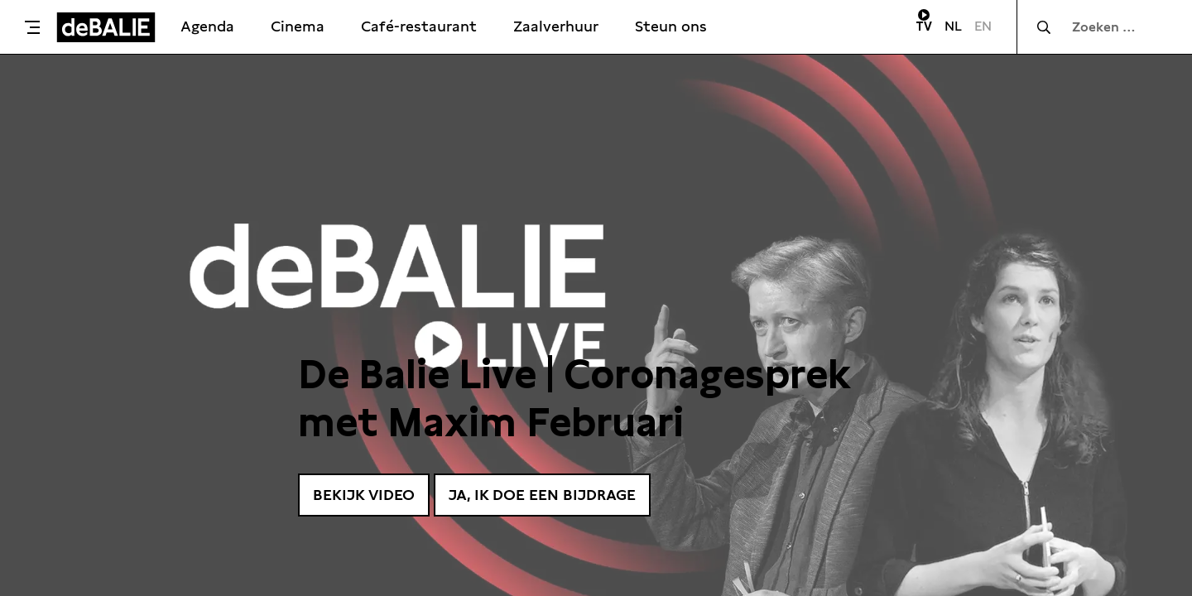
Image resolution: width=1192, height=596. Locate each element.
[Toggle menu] (32, 27)
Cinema (297, 26)
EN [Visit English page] (983, 26)
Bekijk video (364, 494)
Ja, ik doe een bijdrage (542, 494)
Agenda (207, 26)
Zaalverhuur (555, 26)
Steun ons (671, 26)
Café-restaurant (419, 26)
